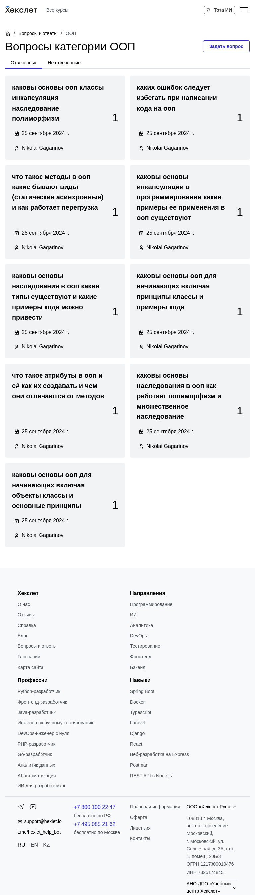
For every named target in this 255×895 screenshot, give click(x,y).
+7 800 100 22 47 (94, 807)
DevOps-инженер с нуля (43, 733)
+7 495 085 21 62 (94, 824)
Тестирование (145, 646)
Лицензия (140, 828)
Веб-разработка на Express (159, 754)
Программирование (151, 604)
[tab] (23, 63)
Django (137, 733)
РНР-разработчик (36, 744)
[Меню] (244, 10)
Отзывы (26, 614)
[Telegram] (21, 808)
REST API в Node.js (151, 775)
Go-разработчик (35, 754)
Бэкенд (137, 667)
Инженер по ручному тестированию (56, 722)
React (136, 744)
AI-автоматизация (37, 775)
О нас (24, 604)
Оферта (138, 817)
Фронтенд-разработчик (42, 702)
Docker (137, 702)
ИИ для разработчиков (42, 785)
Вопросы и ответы (37, 33)
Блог (23, 635)
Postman (139, 765)
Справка (27, 625)
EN (34, 845)
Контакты (140, 838)
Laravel (137, 722)
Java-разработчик (37, 712)
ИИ (133, 614)
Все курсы (57, 10)
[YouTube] (33, 808)
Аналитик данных (36, 765)
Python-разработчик (39, 691)
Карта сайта (30, 667)
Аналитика (141, 625)
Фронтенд (140, 656)
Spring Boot (142, 691)
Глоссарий (29, 656)
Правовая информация (155, 806)
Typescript (140, 712)
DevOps (138, 635)
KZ (46, 845)
